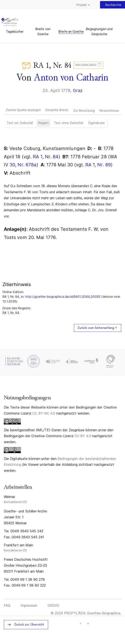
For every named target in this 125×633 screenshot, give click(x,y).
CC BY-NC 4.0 (43, 413)
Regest (43, 123)
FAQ (7, 605)
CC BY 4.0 (83, 436)
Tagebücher (15, 31)
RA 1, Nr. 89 (98, 164)
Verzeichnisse (109, 110)
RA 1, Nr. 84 (45, 156)
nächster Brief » (88, 623)
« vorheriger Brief (81, 623)
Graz (77, 90)
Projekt (81, 5)
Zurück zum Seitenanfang (96, 328)
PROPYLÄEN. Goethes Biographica (9, 22)
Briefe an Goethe (71, 31)
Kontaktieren (13, 502)
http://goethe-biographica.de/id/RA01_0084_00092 (62, 296)
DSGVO (53, 605)
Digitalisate (96, 123)
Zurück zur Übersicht (29, 624)
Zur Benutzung (84, 110)
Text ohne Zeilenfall (68, 123)
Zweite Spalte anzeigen (23, 110)
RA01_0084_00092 (88, 65)
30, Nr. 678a (23, 164)
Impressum (29, 605)
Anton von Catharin (71, 77)
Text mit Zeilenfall (20, 123)
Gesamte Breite (56, 110)
